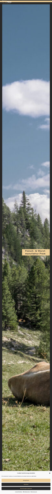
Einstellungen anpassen (26, 488)
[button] (49, 473)
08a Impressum (33, 491)
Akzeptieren (26, 480)
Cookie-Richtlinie (18, 491)
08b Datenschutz (26, 491)
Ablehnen (26, 484)
